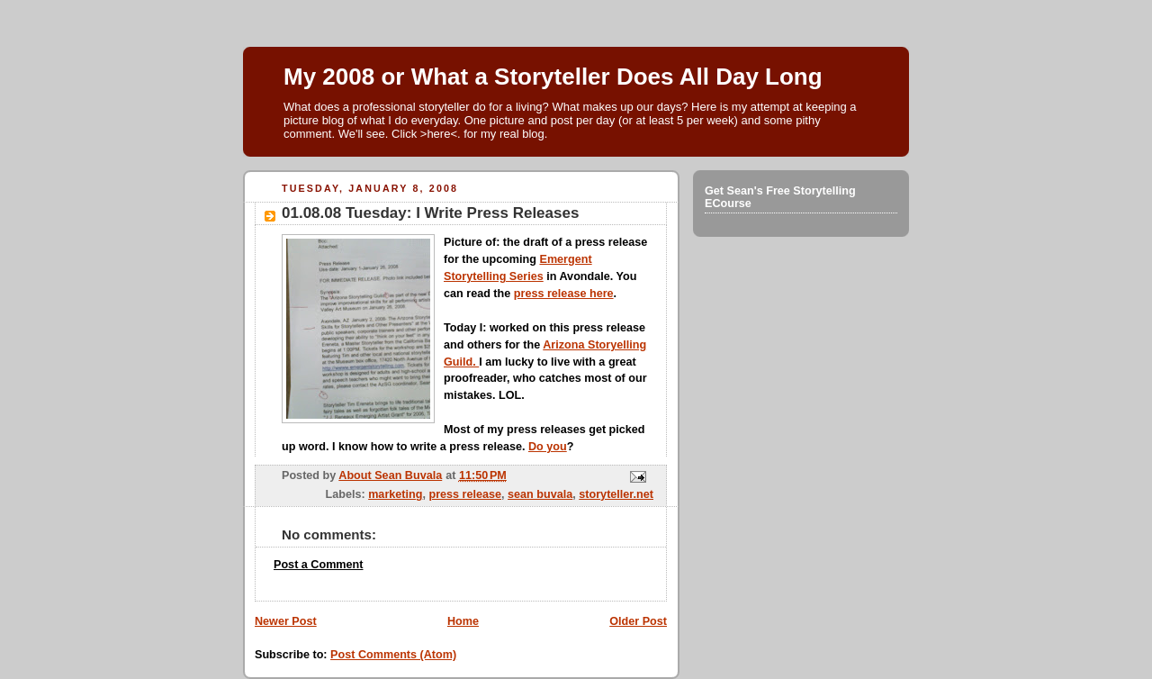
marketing (395, 494)
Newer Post (286, 621)
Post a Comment (319, 564)
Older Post (638, 621)
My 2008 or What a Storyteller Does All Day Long (553, 76)
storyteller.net (616, 494)
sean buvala (540, 494)
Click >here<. (426, 133)
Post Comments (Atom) (393, 654)
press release (464, 494)
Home (463, 621)
